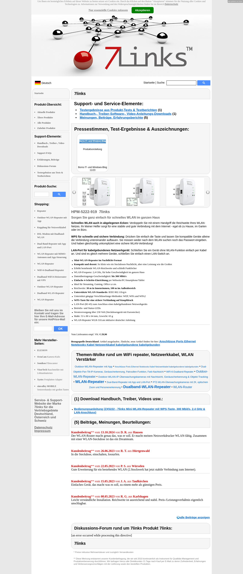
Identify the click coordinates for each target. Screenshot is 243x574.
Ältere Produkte (45, 117)
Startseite (149, 82)
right (208, 192)
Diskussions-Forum (46, 166)
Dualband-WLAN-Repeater (50, 293)
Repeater (41, 211)
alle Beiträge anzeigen (195, 517)
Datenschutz (171, 4)
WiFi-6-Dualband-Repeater (50, 270)
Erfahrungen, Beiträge (48, 159)
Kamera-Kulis (48, 356)
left (74, 192)
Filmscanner (47, 363)
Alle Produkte (44, 123)
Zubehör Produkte (46, 128)
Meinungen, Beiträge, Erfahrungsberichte (111, 117)
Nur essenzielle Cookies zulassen (108, 10)
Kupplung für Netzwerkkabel (51, 227)
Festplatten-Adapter (49, 379)
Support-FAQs (44, 153)
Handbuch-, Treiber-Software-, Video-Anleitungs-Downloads (125, 114)
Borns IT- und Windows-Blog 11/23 (92, 168)
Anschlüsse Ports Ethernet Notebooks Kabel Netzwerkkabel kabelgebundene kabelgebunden (133, 343)
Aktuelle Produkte (46, 112)
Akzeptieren (142, 10)
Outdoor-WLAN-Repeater (50, 286)
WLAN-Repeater (45, 263)
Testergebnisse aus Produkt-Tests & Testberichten (118, 110)
